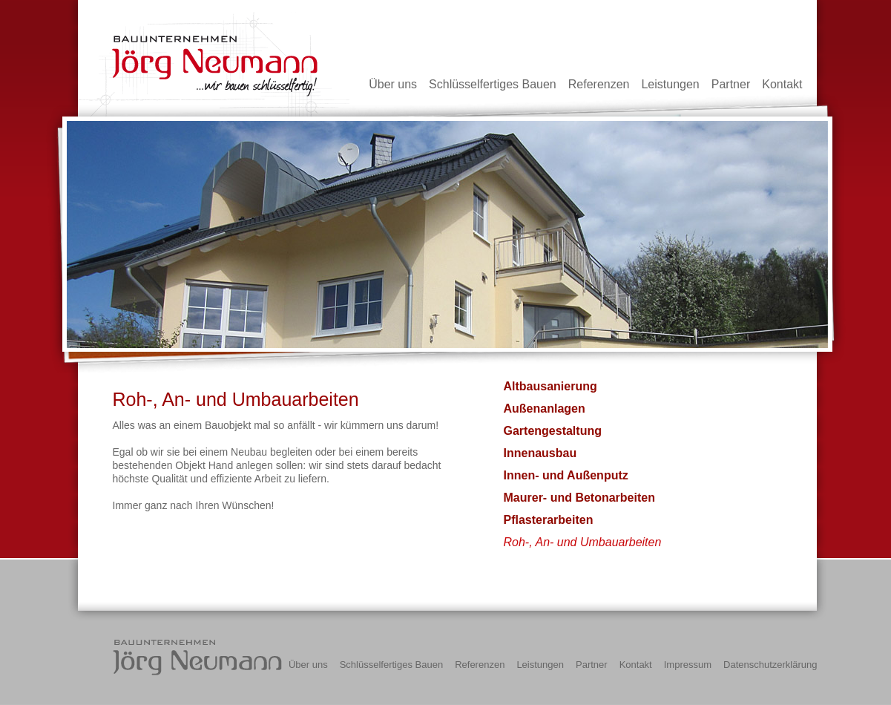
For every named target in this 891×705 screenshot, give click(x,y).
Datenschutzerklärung (770, 664)
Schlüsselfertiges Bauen (492, 84)
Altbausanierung (550, 386)
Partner (730, 84)
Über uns (393, 84)
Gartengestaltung (553, 430)
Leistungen (670, 84)
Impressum (687, 664)
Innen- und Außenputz (566, 475)
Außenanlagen (544, 408)
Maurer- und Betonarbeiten (579, 497)
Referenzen (599, 84)
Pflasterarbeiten (549, 520)
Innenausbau (540, 453)
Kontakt (782, 84)
